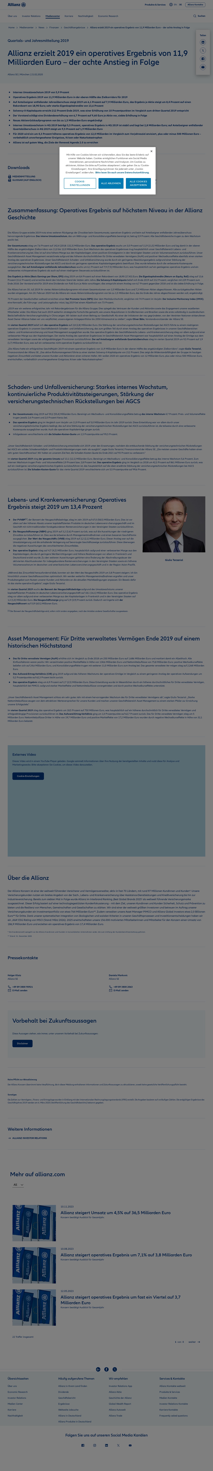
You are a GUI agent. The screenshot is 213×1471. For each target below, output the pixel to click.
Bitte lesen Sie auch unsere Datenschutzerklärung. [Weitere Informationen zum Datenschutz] (122, 172)
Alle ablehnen (111, 183)
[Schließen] (151, 151)
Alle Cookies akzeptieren (138, 183)
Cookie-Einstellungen (80, 183)
